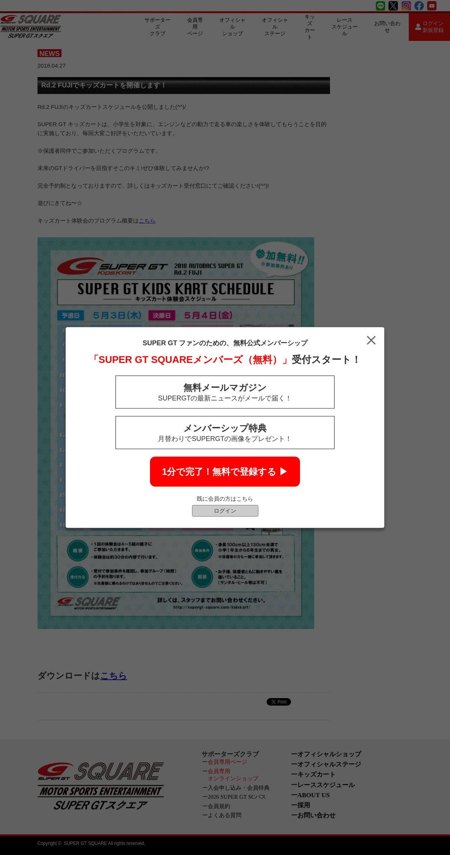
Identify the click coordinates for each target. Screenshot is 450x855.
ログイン (225, 510)
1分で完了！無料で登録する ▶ (225, 472)
